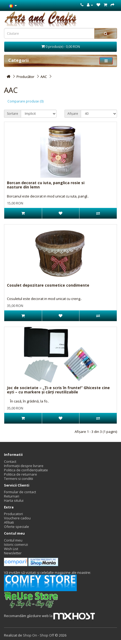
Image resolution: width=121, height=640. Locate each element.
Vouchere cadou (17, 518)
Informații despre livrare (23, 465)
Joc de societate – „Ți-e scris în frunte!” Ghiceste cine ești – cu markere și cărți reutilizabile (58, 389)
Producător (25, 76)
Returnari (11, 496)
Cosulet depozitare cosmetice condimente (48, 285)
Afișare (72, 113)
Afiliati (9, 522)
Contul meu (13, 540)
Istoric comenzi (16, 544)
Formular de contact (20, 491)
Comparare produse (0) (25, 101)
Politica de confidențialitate (26, 470)
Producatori (13, 513)
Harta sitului (13, 500)
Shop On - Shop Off (38, 635)
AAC (44, 76)
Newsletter (13, 553)
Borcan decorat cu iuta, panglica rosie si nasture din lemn (45, 184)
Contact (10, 461)
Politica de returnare (20, 474)
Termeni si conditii (18, 478)
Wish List (11, 548)
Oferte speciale (16, 526)
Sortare (12, 113)
